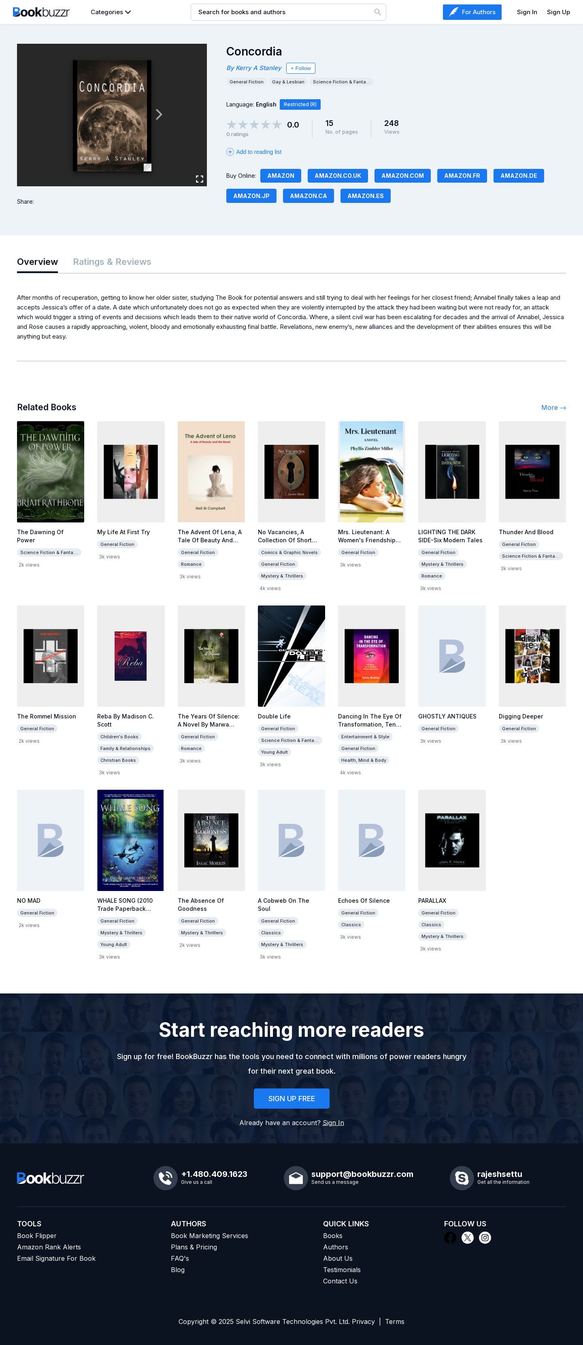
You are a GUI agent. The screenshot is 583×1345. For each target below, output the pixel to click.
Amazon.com (402, 175)
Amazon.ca (308, 195)
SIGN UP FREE (291, 1098)
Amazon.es (365, 195)
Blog (178, 1270)
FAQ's (180, 1258)
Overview (37, 261)
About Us (338, 1258)
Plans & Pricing (194, 1247)
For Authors (472, 12)
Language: (251, 104)
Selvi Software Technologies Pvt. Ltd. (293, 1321)
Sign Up (558, 12)
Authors (335, 1247)
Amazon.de (518, 175)
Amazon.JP (251, 195)
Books (333, 1236)
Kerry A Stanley (258, 68)
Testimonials (342, 1270)
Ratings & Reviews (112, 261)
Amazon (280, 175)
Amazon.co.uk (338, 175)
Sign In (527, 12)
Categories (107, 12)
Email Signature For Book (56, 1258)
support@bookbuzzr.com (362, 1174)
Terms (394, 1321)
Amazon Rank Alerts (49, 1247)
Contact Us (340, 1281)
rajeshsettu (499, 1174)
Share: (25, 201)
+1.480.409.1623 (214, 1174)
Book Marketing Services (209, 1236)
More (553, 407)
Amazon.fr (462, 175)
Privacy (363, 1321)
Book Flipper (37, 1236)
